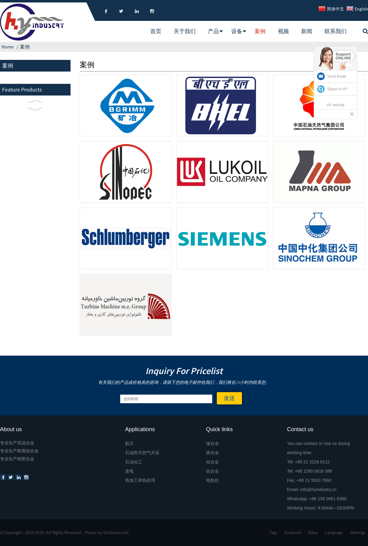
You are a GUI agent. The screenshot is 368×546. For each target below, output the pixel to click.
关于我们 (185, 31)
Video (313, 532)
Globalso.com (116, 532)
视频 (283, 31)
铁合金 (212, 452)
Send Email (336, 76)
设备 (236, 31)
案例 (260, 31)
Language (334, 532)
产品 (213, 31)
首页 (155, 31)
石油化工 (133, 461)
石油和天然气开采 (142, 452)
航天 (129, 443)
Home (8, 47)
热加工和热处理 (140, 480)
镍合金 (212, 443)
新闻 (306, 31)
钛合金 (212, 471)
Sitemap (357, 532)
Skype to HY (337, 89)
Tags (273, 532)
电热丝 (212, 480)
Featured (292, 532)
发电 (129, 471)
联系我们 (335, 31)
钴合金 (212, 461)
